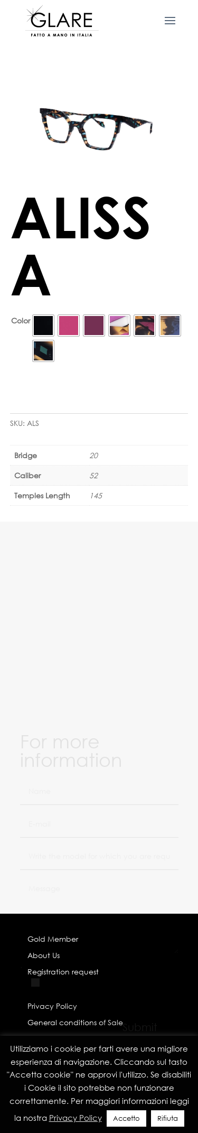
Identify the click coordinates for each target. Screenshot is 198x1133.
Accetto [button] (126, 1118)
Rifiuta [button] (167, 1118)
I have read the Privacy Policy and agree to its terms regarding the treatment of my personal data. (100, 1002)
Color (20, 320)
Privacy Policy (75, 1117)
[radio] (43, 325)
